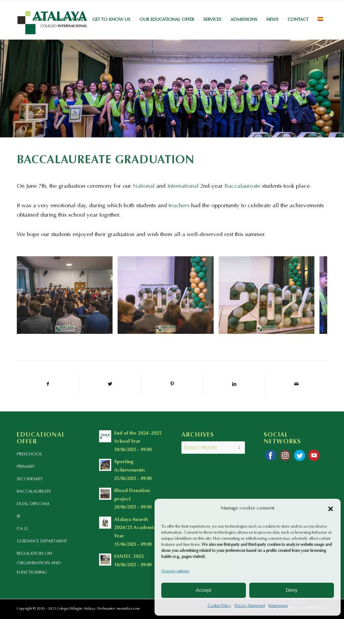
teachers (179, 206)
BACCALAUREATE (34, 491)
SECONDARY (30, 479)
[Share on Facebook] (48, 384)
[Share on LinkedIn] (234, 384)
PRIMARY (26, 467)
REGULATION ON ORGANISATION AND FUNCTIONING (39, 563)
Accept (203, 590)
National (144, 186)
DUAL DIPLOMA (33, 504)
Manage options (175, 571)
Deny (291, 590)
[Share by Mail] (296, 384)
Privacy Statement (249, 606)
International (183, 186)
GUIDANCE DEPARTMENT (42, 541)
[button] (330, 508)
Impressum (278, 606)
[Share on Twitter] (110, 384)
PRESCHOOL (29, 454)
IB (18, 516)
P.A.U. (23, 529)
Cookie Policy (219, 606)
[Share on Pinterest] (172, 384)
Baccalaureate (242, 186)
